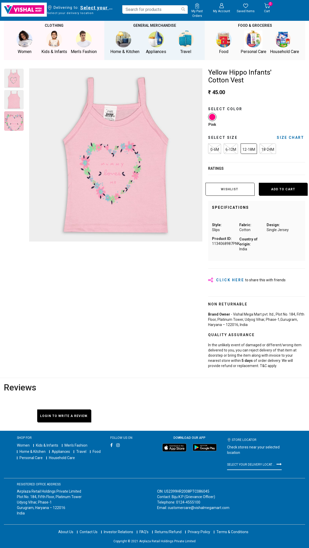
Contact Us (89, 532)
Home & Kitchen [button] (124, 42)
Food (97, 451)
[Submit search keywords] (183, 9)
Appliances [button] (156, 42)
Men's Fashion (76, 445)
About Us (65, 532)
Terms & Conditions (232, 532)
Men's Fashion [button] (84, 42)
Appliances (61, 451)
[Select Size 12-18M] (249, 148)
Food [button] (224, 42)
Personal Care (31, 458)
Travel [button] (186, 42)
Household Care (62, 458)
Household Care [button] (284, 42)
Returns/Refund (168, 532)
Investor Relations (118, 532)
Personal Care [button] (253, 42)
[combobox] (155, 9)
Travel (81, 451)
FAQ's (144, 532)
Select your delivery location (97, 7)
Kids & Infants (47, 445)
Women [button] (24, 42)
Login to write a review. (64, 416)
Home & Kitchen (33, 451)
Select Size (222, 137)
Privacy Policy (199, 532)
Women (23, 445)
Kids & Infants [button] (54, 42)
